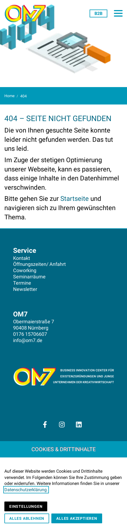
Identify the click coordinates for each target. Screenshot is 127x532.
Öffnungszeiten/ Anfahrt (39, 264)
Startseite (74, 198)
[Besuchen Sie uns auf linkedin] (79, 424)
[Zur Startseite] (27, 13)
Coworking (24, 270)
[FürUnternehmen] (98, 13)
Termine (22, 283)
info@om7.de (27, 340)
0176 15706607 (30, 334)
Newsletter (25, 289)
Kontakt (21, 258)
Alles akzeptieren (76, 518)
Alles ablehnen (26, 518)
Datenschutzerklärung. (26, 489)
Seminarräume (29, 276)
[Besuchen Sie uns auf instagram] (62, 424)
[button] (118, 13)
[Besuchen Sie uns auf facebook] (45, 424)
